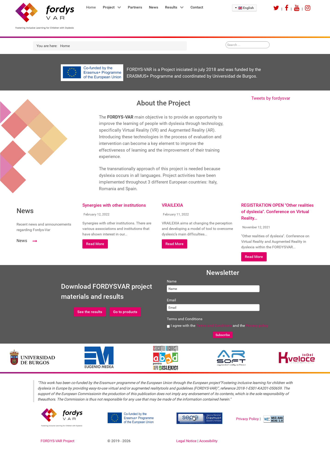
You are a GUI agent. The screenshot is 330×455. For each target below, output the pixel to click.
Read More (95, 244)
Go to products (125, 312)
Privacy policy (257, 325)
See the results (89, 312)
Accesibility (208, 441)
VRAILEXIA (172, 205)
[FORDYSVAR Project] (41, 15)
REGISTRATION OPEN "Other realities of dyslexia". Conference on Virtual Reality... (277, 212)
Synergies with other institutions (114, 205)
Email (171, 300)
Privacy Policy (248, 419)
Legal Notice (186, 441)
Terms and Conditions (184, 319)
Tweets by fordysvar (270, 98)
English (244, 8)
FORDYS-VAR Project (57, 441)
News (22, 240)
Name (171, 281)
